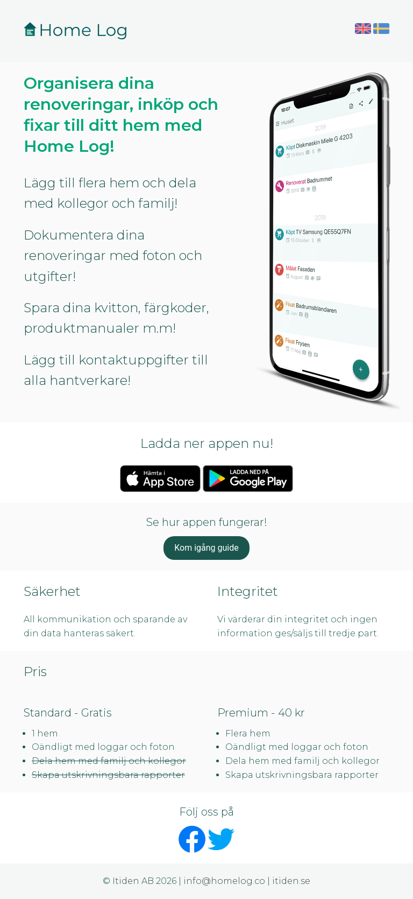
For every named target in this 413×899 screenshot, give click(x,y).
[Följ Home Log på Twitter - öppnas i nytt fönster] (221, 838)
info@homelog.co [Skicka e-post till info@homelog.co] (224, 881)
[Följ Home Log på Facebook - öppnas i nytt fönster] (192, 838)
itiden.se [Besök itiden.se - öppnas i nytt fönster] (291, 881)
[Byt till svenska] (381, 28)
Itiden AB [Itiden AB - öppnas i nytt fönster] (133, 881)
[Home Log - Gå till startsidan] (76, 30)
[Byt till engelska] (363, 28)
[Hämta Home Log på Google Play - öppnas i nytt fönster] (248, 478)
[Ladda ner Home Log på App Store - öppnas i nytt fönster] (160, 478)
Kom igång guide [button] (206, 548)
